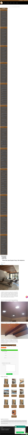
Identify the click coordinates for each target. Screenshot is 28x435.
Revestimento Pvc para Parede (4, 165)
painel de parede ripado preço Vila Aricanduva (6, 386)
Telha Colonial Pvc (3, 217)
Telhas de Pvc (2, 215)
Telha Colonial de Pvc (4, 196)
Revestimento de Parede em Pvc (4, 152)
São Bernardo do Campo (24, 420)
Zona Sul (23, 421)
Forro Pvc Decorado (3, 41)
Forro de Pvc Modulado (4, 47)
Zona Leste (5, 421)
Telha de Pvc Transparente (4, 220)
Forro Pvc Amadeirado (4, 71)
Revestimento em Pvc (3, 148)
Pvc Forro (2, 44)
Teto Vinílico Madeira (4, 249)
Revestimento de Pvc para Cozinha (4, 178)
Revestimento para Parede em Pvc (4, 185)
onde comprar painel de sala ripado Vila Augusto (21, 396)
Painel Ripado (3, 133)
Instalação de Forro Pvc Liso (4, 102)
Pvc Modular (3, 61)
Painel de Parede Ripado (4, 130)
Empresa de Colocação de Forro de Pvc (4, 113)
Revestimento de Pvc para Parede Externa (4, 181)
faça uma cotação (3, 347)
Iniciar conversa (20, 432)
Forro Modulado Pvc (3, 53)
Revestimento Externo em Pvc (4, 183)
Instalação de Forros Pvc (3, 105)
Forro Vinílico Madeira (4, 239)
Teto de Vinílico (3, 246)
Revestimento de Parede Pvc (4, 154)
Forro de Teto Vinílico (4, 236)
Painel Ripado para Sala (4, 145)
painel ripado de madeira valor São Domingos (14, 406)
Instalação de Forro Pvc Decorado (4, 100)
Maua (10, 420)
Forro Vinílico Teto (3, 242)
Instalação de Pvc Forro (4, 119)
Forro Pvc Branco (3, 38)
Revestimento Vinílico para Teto (4, 244)
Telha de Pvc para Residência (4, 210)
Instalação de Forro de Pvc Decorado (4, 91)
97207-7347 (26, 0)
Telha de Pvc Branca (3, 199)
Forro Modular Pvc (3, 24)
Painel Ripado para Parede (4, 141)
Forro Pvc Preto (3, 80)
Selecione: (2, 420)
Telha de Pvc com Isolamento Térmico (4, 203)
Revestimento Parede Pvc (4, 189)
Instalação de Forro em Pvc (4, 93)
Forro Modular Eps (3, 56)
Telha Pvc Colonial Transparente (4, 228)
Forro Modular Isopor (4, 21)
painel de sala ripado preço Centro (14, 386)
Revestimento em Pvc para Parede (4, 160)
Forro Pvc (2, 27)
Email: (10, 355)
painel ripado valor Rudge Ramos (6, 395)
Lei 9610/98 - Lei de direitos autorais (21, 425)
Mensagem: (9, 368)
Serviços (3, 8)
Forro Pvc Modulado (3, 58)
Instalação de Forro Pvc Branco (4, 95)
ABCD (4, 420)
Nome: (10, 353)
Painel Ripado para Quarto (4, 143)
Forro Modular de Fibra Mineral (4, 18)
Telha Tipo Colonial (3, 231)
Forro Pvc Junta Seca (4, 74)
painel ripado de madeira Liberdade (14, 395)
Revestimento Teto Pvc (4, 193)
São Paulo (2, 421)
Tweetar (2, 264)
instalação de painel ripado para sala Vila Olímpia (22, 406)
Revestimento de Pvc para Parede (4, 158)
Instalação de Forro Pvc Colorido (4, 97)
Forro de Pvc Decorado (4, 32)
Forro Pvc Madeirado (4, 77)
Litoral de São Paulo (7, 420)
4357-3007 (21, 0)
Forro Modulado (3, 50)
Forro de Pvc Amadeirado (4, 64)
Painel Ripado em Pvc (4, 139)
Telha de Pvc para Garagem (4, 206)
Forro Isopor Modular (4, 14)
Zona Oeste (18, 421)
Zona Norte (13, 421)
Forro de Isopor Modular (4, 11)
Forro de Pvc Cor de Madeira (4, 68)
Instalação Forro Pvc (4, 125)
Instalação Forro (3, 122)
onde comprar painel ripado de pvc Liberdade (22, 386)
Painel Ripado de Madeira (4, 136)
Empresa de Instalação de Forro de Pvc (4, 116)
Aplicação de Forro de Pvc (4, 107)
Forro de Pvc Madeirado (4, 35)
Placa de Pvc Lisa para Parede (4, 171)
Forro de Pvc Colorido (4, 30)
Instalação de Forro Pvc (3, 83)
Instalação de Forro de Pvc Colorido (4, 88)
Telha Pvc (2, 223)
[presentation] (6, 360)
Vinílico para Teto (3, 252)
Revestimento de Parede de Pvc (4, 176)
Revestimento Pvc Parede (4, 167)
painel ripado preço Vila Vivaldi (14, 416)
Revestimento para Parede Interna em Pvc (4, 187)
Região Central (12, 420)
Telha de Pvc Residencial (4, 212)
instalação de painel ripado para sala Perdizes (6, 406)
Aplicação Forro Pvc (3, 110)
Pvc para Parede (3, 174)
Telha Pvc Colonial (3, 226)
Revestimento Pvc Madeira (4, 191)
